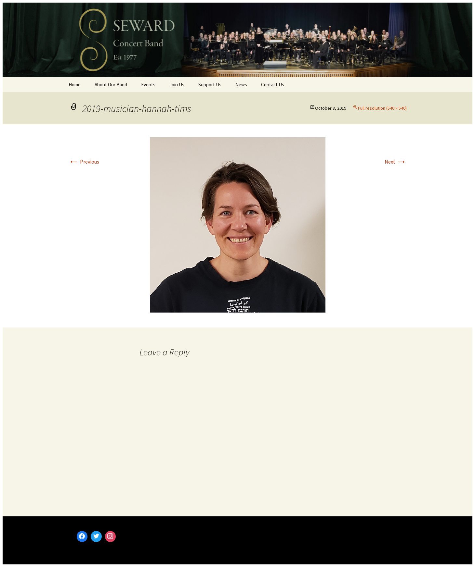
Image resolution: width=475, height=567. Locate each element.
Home (75, 84)
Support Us (209, 84)
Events (148, 84)
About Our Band (111, 84)
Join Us (176, 84)
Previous (84, 161)
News (241, 84)
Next (396, 161)
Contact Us (272, 84)
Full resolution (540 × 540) (382, 108)
